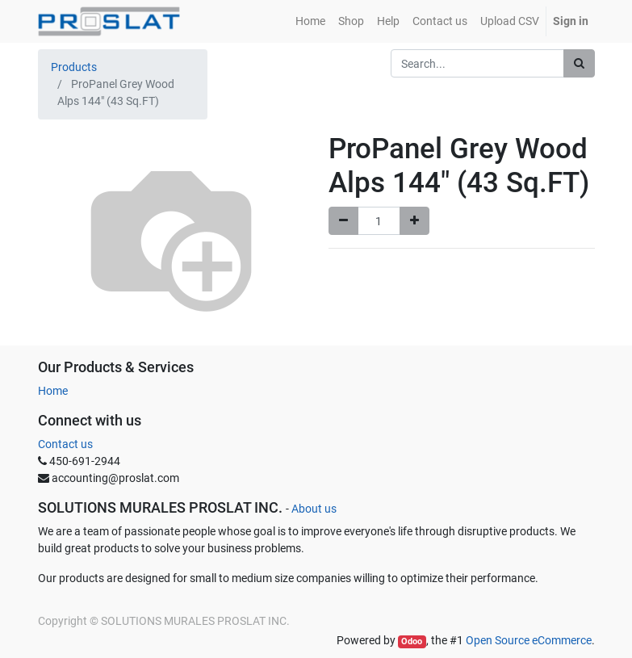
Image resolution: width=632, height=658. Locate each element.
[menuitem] (310, 21)
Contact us (65, 444)
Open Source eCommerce (529, 640)
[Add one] (414, 221)
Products (74, 67)
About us (314, 508)
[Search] (579, 63)
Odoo (411, 641)
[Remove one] (343, 221)
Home (53, 390)
